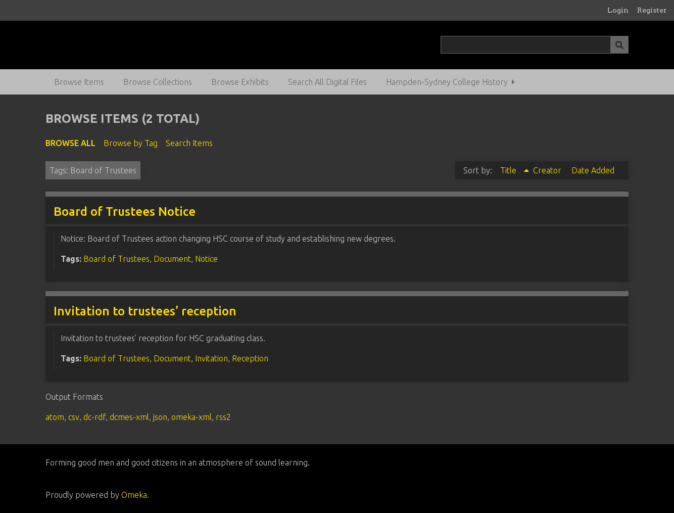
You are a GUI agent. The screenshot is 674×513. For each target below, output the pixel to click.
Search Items (189, 143)
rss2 (223, 417)
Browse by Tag (131, 143)
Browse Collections (157, 81)
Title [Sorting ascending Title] (509, 170)
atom (54, 417)
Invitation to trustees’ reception (145, 311)
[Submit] (619, 45)
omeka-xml (191, 417)
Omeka (134, 494)
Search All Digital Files (327, 81)
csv (73, 417)
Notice (206, 258)
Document (172, 258)
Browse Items (79, 81)
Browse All (70, 143)
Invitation (211, 358)
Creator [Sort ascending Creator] (548, 170)
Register (652, 10)
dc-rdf (94, 417)
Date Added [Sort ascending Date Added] (592, 170)
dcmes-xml (129, 417)
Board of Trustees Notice (125, 211)
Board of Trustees (116, 258)
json (160, 417)
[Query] (534, 45)
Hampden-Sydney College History (447, 81)
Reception (250, 358)
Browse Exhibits (240, 81)
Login (618, 10)
